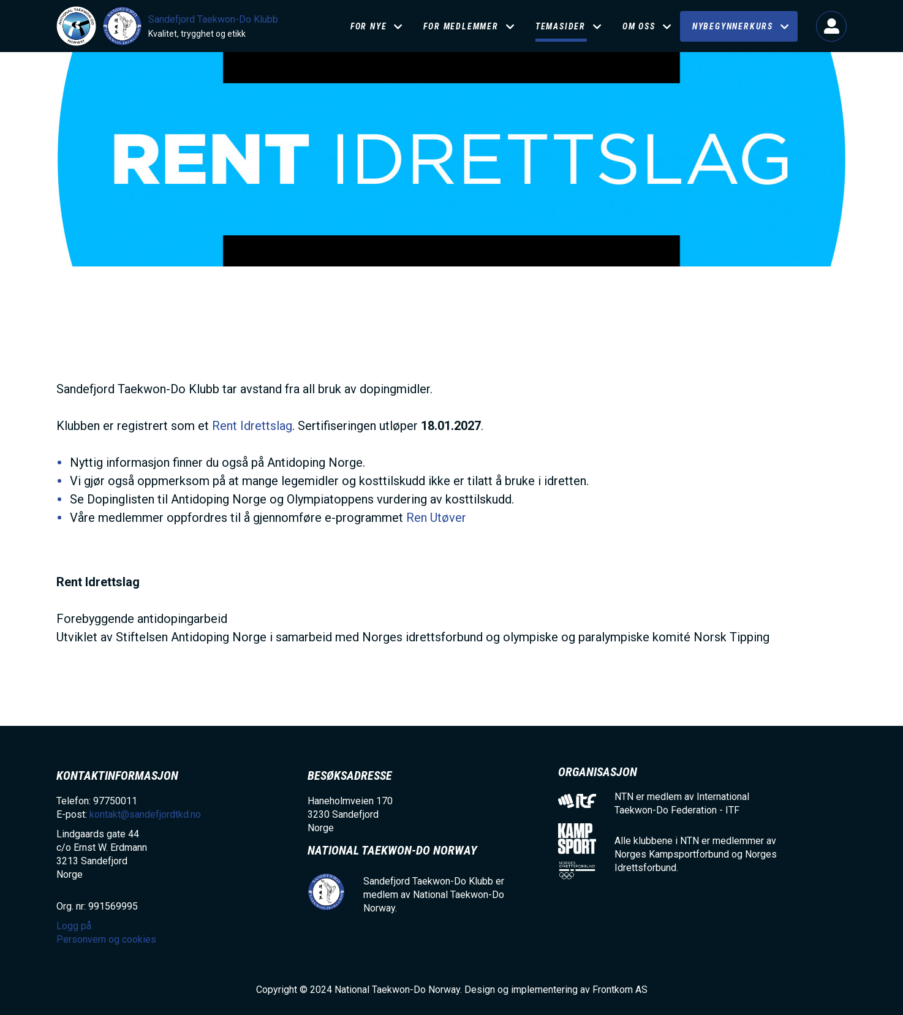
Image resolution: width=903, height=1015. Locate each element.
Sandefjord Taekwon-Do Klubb (213, 19)
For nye (368, 26)
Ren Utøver (436, 517)
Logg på (831, 26)
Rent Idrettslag (252, 425)
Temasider (560, 26)
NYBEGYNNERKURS (732, 26)
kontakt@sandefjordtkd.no (145, 814)
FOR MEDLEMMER (460, 26)
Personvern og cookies (106, 939)
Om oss (639, 26)
